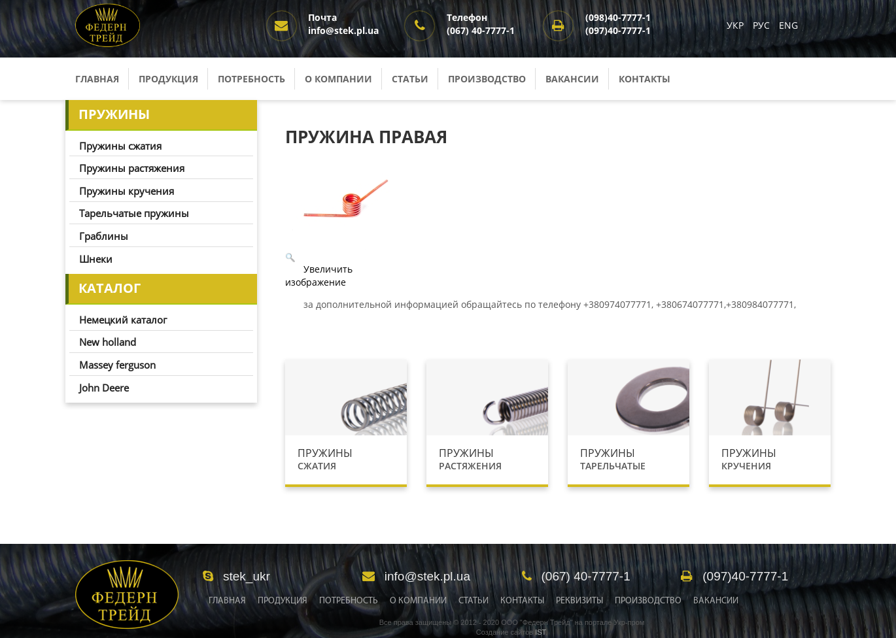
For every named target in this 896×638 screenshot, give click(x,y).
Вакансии (572, 79)
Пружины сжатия (120, 145)
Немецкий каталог (123, 319)
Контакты (644, 79)
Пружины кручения (126, 190)
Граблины (103, 236)
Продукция (168, 79)
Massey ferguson (117, 364)
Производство (487, 79)
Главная (97, 79)
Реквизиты (579, 601)
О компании (338, 79)
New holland (107, 341)
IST (540, 632)
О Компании (418, 601)
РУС (762, 25)
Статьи (410, 79)
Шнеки (95, 258)
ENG (788, 25)
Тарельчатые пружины (134, 213)
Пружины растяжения (131, 168)
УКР (736, 25)
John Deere (104, 387)
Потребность (251, 79)
